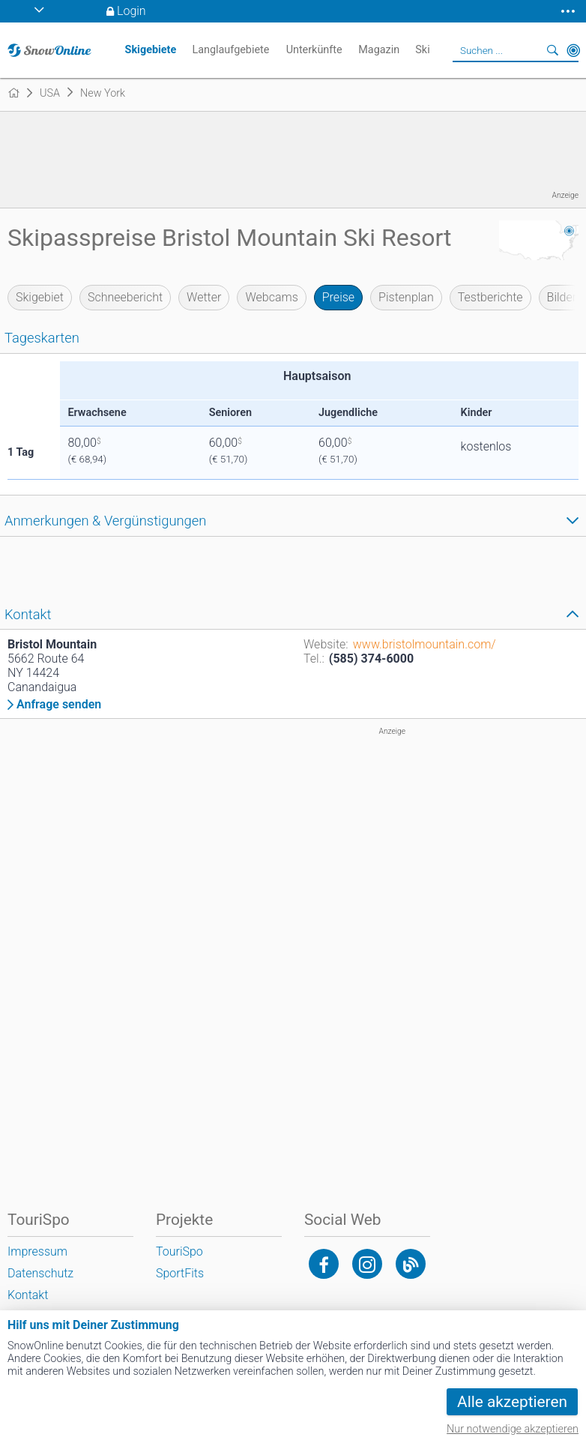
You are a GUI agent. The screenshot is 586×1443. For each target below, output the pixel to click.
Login (131, 11)
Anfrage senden (58, 705)
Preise (338, 297)
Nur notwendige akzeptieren (513, 1429)
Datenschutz (40, 1273)
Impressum (37, 1251)
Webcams (271, 297)
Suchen (552, 50)
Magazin (378, 49)
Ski (422, 49)
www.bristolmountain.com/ (424, 644)
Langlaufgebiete (230, 49)
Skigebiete (151, 49)
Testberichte (490, 297)
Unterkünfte (314, 49)
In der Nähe (573, 50)
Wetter (204, 297)
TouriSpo (179, 1251)
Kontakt (27, 1295)
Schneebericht (125, 297)
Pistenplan (406, 297)
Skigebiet (40, 297)
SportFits (180, 1273)
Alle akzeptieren (512, 1402)
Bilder (562, 297)
